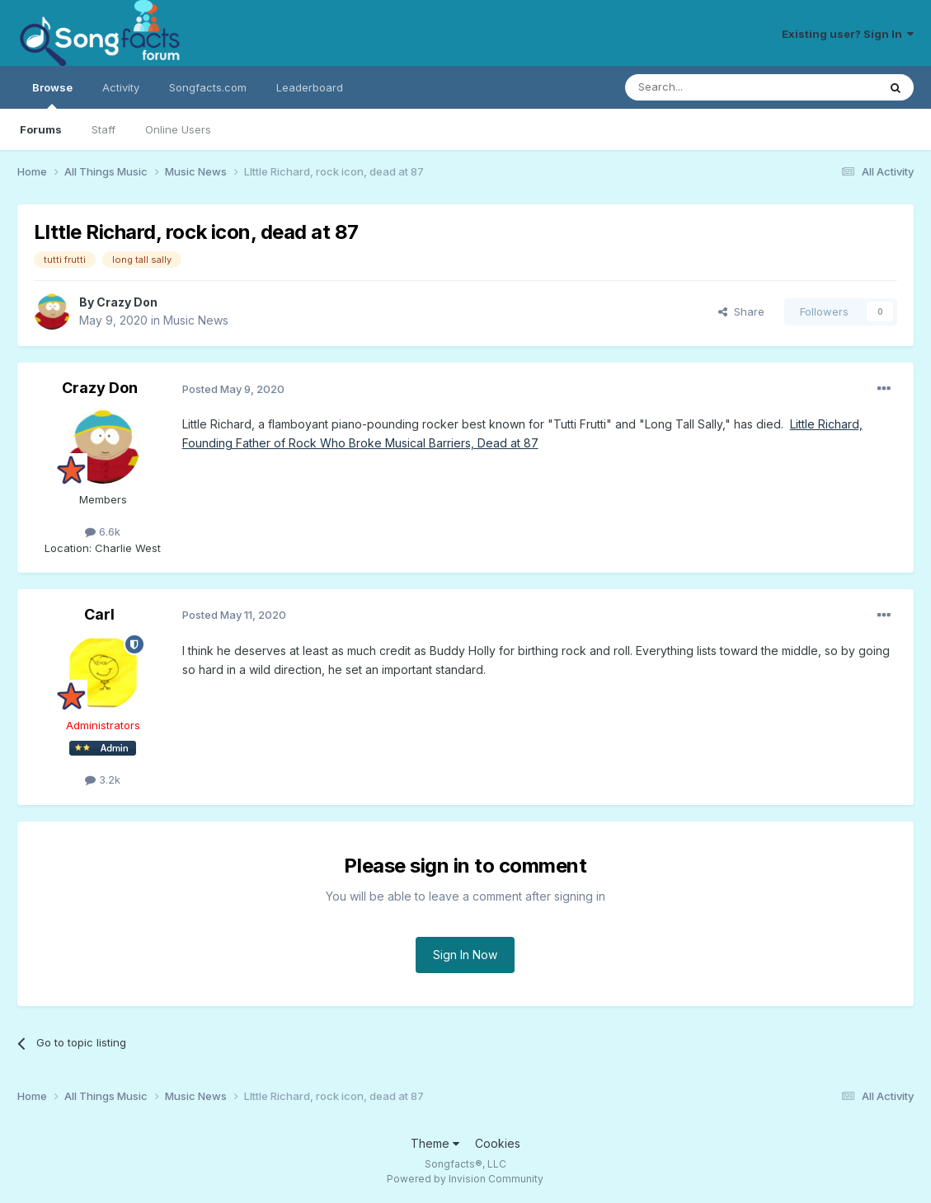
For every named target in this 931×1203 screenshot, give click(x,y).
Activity (120, 87)
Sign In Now (465, 955)
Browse (52, 95)
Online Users (178, 129)
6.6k (102, 531)
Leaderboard (309, 87)
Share (741, 311)
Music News (195, 320)
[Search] (709, 87)
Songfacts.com (208, 87)
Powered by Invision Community (465, 1179)
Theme (435, 1143)
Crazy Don (127, 302)
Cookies (497, 1143)
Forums (41, 129)
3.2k (102, 779)
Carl (99, 614)
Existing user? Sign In (848, 33)
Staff (103, 129)
